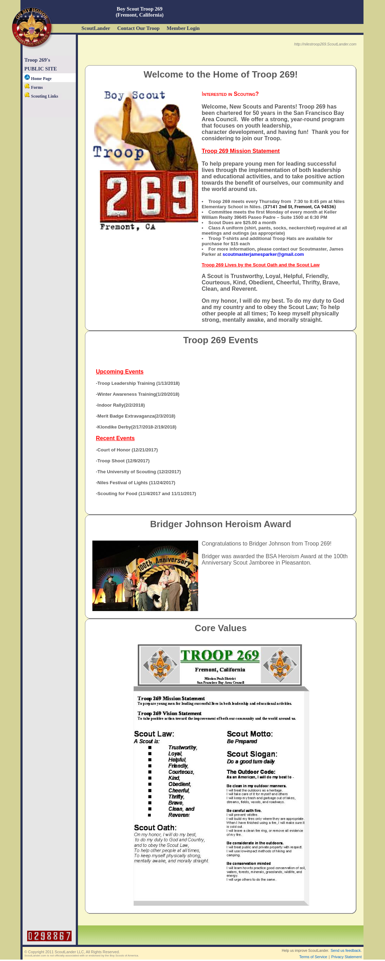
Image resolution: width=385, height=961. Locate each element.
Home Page (37, 78)
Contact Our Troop (138, 28)
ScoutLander (95, 28)
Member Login (183, 28)
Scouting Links (41, 96)
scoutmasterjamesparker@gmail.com (263, 254)
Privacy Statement (346, 957)
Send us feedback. (346, 950)
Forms (33, 87)
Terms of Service (313, 957)
